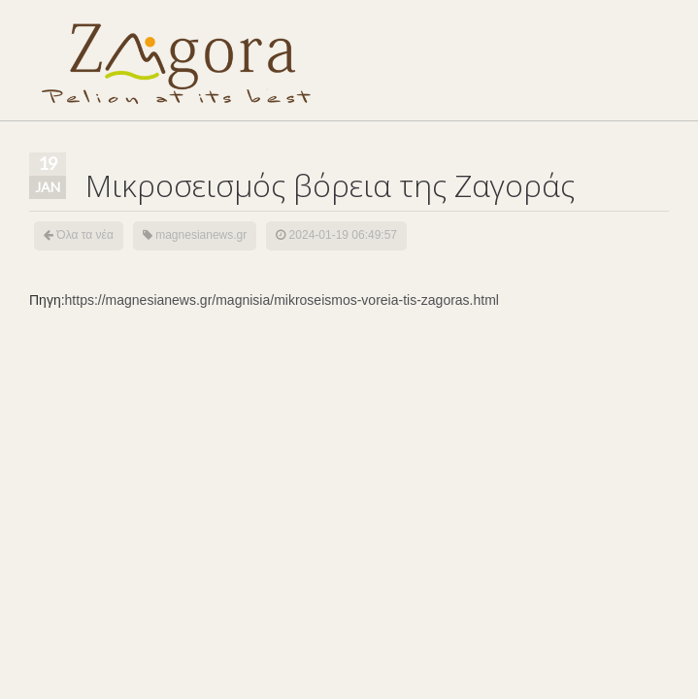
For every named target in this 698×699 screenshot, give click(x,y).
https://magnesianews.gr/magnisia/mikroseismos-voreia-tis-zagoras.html (282, 300)
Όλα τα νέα (85, 235)
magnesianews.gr (201, 235)
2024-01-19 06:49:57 (343, 235)
